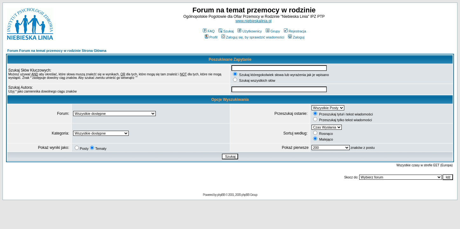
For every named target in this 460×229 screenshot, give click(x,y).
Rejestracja (295, 31)
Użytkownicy (249, 31)
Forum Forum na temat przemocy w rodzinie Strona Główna (56, 50)
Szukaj (226, 31)
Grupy (273, 31)
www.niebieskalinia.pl (253, 21)
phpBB (221, 195)
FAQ (209, 31)
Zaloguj (296, 37)
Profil (211, 37)
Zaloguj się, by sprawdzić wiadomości (252, 37)
